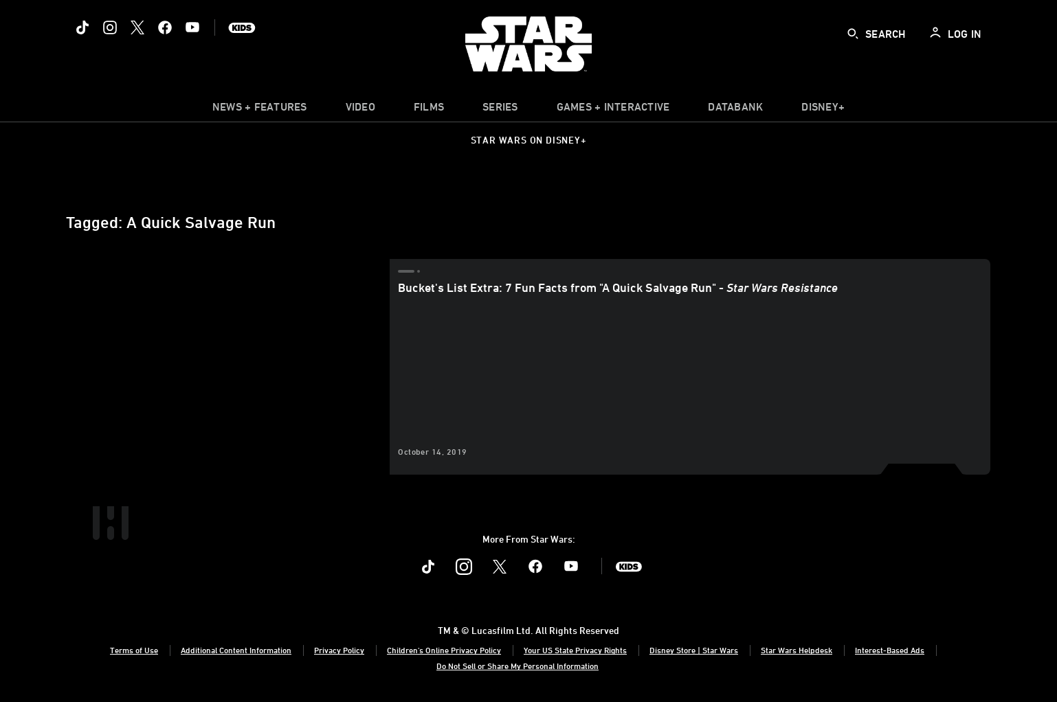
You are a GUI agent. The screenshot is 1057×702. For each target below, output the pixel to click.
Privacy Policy (339, 650)
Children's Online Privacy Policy (444, 650)
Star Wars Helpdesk (796, 650)
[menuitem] (360, 110)
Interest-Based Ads (889, 650)
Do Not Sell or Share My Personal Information (517, 665)
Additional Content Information (236, 650)
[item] (259, 110)
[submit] (853, 33)
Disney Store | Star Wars (693, 650)
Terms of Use (134, 650)
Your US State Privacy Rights (575, 650)
